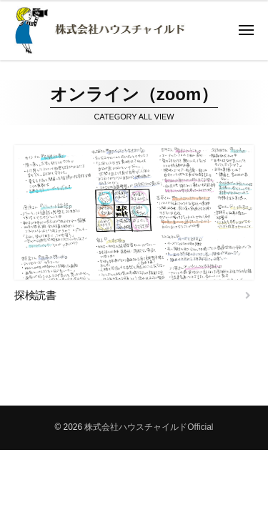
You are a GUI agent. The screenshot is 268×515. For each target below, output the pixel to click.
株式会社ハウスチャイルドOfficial (148, 427)
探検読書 (35, 295)
